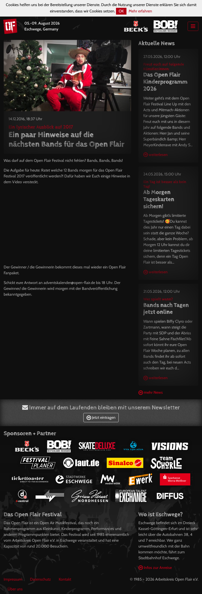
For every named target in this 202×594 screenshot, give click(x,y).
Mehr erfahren (140, 11)
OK (121, 11)
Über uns (15, 589)
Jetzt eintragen (101, 417)
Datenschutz (40, 579)
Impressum (13, 579)
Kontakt (65, 579)
